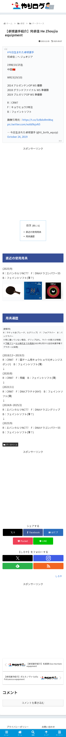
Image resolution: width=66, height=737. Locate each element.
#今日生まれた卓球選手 (20, 52)
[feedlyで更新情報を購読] (18, 566)
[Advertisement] (33, 184)
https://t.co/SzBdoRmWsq (37, 120)
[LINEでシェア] (43, 541)
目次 (28, 225)
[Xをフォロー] (18, 558)
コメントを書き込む (33, 702)
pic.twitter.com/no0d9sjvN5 (23, 124)
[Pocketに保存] (23, 541)
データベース (10, 444)
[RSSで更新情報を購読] (48, 566)
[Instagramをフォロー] (48, 558)
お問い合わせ (48, 726)
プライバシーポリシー (18, 726)
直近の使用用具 (33, 231)
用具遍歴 (30, 236)
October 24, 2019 (17, 137)
